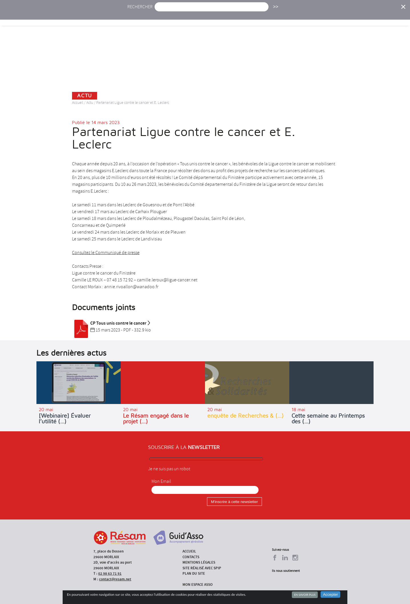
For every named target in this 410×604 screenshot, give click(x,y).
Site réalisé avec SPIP (202, 568)
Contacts (191, 556)
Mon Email (161, 481)
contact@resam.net (115, 579)
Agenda (187, 16)
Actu (163, 16)
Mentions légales (199, 562)
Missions (254, 16)
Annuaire (318, 16)
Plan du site (194, 573)
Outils (346, 16)
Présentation (219, 16)
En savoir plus (304, 594)
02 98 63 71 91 (110, 573)
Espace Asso (377, 16)
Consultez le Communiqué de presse (106, 252)
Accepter (330, 594)
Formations (286, 16)
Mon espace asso (198, 584)
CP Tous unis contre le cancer (111, 323)
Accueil (139, 16)
